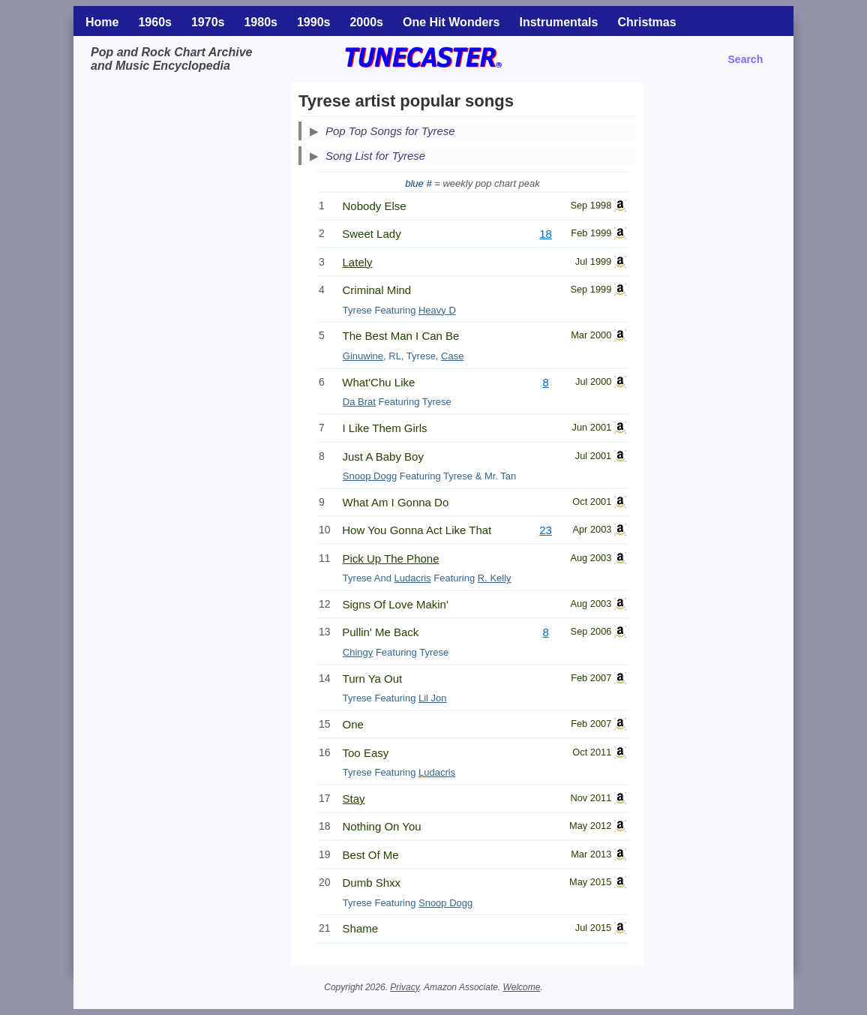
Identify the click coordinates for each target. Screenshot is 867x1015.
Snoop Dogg (370, 476)
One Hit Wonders (451, 22)
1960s (155, 22)
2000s (366, 22)
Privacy (404, 987)
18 (545, 233)
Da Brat (359, 401)
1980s (261, 22)
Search (746, 59)
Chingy (358, 652)
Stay (354, 798)
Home (102, 22)
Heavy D (437, 310)
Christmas (646, 22)
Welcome (522, 987)
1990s (314, 22)
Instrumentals (558, 22)
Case (452, 356)
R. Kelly (495, 578)
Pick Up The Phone (391, 558)
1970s (208, 22)
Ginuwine (363, 356)
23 (545, 530)
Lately (358, 262)
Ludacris (412, 578)
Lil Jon (432, 698)
